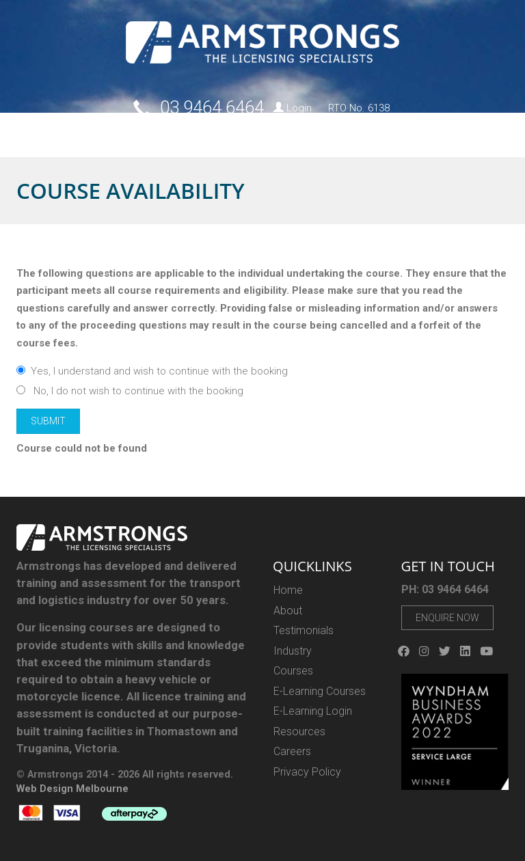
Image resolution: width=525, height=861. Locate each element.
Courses (106, 133)
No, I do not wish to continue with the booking (129, 391)
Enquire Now (447, 617)
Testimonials (303, 630)
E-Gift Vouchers (300, 133)
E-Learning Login (312, 711)
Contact (478, 133)
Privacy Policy (307, 771)
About (63, 133)
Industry (233, 133)
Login (292, 108)
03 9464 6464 (212, 107)
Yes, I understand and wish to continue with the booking (152, 371)
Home (24, 133)
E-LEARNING (168, 133)
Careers (429, 133)
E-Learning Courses (319, 691)
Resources (369, 133)
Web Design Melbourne (72, 788)
